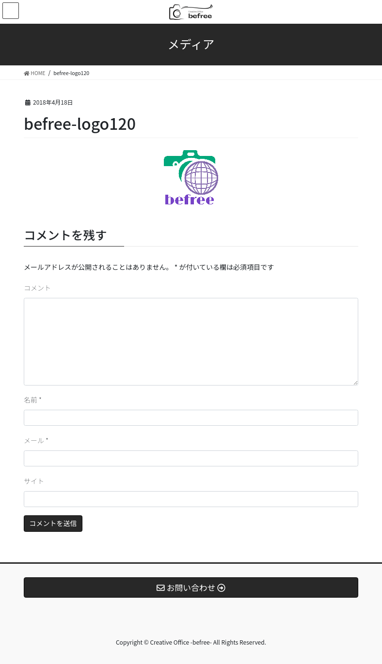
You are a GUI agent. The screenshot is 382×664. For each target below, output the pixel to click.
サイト (34, 481)
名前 (33, 399)
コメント (37, 288)
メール (36, 440)
